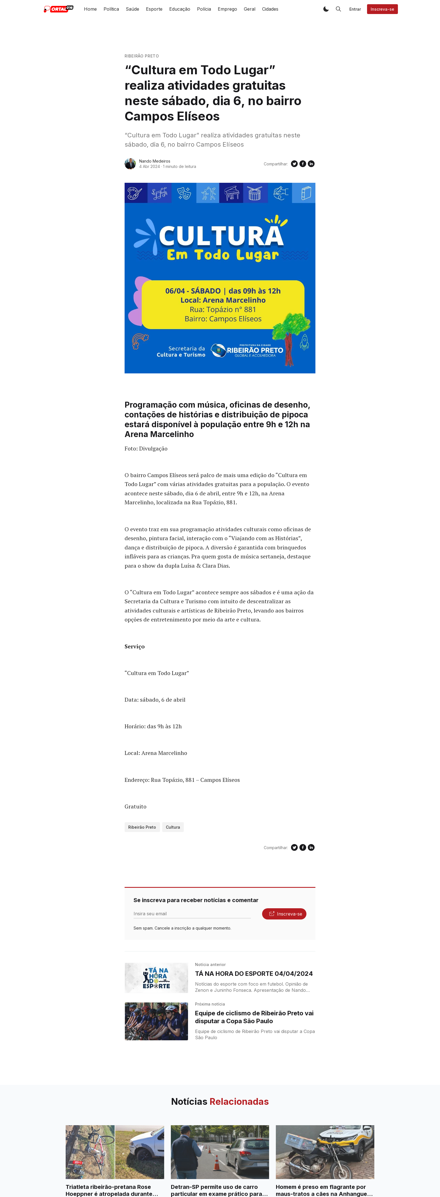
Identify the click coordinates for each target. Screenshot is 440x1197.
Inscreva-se (382, 9)
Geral (249, 9)
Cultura (173, 827)
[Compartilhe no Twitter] (294, 164)
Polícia (204, 9)
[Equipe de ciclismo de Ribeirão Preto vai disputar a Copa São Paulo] (156, 1021)
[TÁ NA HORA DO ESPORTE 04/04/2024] (156, 978)
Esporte (154, 9)
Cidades (270, 9)
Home (90, 9)
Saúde (132, 9)
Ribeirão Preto (142, 56)
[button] (326, 9)
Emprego (227, 9)
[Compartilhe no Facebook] (303, 164)
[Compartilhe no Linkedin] (311, 164)
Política (111, 9)
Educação (179, 9)
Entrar (355, 9)
